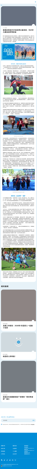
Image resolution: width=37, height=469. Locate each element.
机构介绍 (3, 448)
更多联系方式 (27, 454)
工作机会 (3, 454)
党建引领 (3, 445)
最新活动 (15, 445)
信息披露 (3, 451)
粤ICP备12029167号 (15, 464)
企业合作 (15, 454)
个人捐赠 (15, 451)
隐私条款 (32, 424)
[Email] (16, 420)
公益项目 (15, 448)
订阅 (33, 420)
